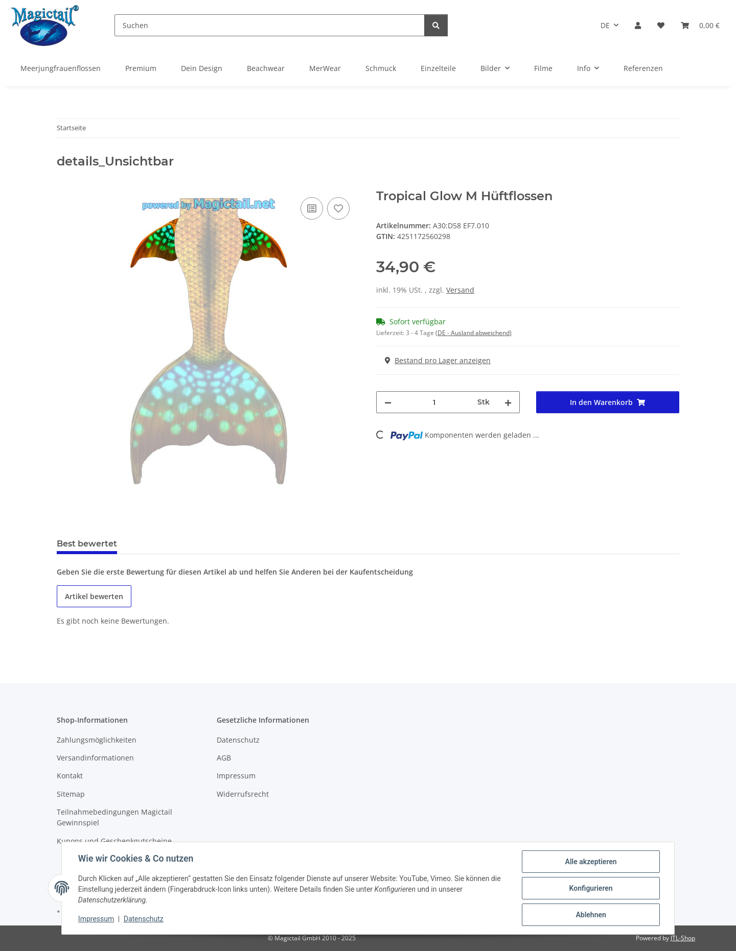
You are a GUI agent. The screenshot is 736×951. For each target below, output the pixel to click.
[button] (638, 25)
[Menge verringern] (388, 402)
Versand (460, 290)
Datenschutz (144, 919)
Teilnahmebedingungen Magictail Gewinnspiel (114, 817)
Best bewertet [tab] (87, 544)
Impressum (96, 919)
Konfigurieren (590, 888)
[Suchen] (269, 25)
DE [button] (605, 25)
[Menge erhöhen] (508, 402)
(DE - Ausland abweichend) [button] (473, 332)
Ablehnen (591, 915)
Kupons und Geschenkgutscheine (114, 841)
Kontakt (70, 775)
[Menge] (434, 402)
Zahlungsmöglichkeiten (96, 740)
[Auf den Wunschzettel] (338, 208)
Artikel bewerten (94, 596)
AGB (224, 758)
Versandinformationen (95, 758)
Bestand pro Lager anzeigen (438, 360)
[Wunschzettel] (661, 25)
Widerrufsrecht (243, 794)
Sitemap (71, 794)
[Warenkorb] (700, 25)
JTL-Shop (683, 938)
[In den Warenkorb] (65, 183)
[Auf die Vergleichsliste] (312, 208)
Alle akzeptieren (590, 862)
